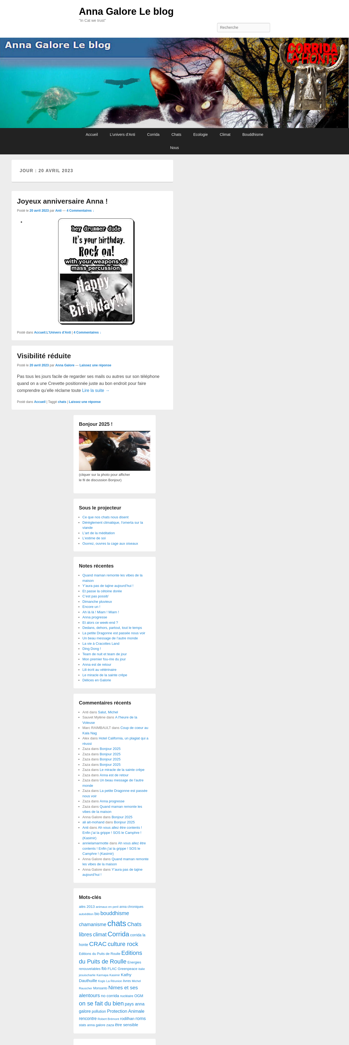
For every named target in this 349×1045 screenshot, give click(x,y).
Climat (225, 134)
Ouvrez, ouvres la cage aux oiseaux (110, 543)
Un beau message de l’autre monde (110, 638)
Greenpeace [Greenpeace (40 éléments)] (127, 969)
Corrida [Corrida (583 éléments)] (118, 934)
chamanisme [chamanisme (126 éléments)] (92, 924)
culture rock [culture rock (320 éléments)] (123, 944)
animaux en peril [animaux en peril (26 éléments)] (107, 906)
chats (62, 402)
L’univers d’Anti (122, 134)
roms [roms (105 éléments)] (140, 1018)
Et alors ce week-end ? (100, 623)
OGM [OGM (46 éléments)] (138, 996)
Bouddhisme (252, 134)
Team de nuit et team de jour (104, 654)
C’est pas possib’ (95, 596)
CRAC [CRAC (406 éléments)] (98, 943)
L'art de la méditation (98, 533)
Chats (177, 134)
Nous (174, 148)
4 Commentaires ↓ (80, 210)
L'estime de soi (94, 538)
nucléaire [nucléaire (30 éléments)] (126, 996)
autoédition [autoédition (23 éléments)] (86, 914)
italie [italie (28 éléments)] (141, 969)
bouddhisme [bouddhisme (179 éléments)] (114, 913)
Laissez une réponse (95, 365)
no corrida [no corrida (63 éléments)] (110, 995)
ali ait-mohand (93, 822)
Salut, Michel (108, 712)
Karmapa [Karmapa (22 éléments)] (102, 975)
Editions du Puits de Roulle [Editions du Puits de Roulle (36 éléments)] (99, 954)
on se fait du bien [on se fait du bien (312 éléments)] (101, 1003)
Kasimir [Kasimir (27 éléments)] (114, 975)
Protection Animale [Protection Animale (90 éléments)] (125, 1011)
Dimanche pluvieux (97, 602)
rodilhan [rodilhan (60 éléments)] (127, 1018)
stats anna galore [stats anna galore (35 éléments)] (92, 1025)
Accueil (92, 134)
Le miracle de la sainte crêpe (104, 675)
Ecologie (200, 134)
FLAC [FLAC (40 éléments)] (112, 969)
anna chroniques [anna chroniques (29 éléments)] (132, 907)
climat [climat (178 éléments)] (100, 934)
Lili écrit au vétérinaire (99, 670)
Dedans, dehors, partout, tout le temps (112, 628)
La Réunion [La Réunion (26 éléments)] (114, 981)
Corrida (153, 134)
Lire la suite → (96, 390)
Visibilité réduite (44, 356)
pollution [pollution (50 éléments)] (99, 1011)
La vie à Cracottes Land (100, 644)
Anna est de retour (96, 665)
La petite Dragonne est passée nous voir (113, 633)
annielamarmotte (95, 843)
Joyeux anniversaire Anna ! (62, 201)
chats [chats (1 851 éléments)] (116, 923)
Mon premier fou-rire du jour (104, 659)
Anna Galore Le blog (126, 11)
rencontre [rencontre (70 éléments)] (88, 1018)
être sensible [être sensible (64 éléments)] (126, 1024)
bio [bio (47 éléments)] (97, 914)
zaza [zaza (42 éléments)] (110, 1025)
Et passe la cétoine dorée (102, 591)
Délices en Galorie (96, 680)
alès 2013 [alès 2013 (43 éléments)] (87, 907)
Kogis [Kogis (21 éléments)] (101, 981)
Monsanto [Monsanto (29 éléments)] (100, 988)
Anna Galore (64, 365)
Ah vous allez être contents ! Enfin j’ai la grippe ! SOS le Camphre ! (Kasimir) (112, 833)
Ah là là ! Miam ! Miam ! (100, 612)
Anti (58, 210)
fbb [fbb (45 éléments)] (104, 969)
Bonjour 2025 (110, 749)
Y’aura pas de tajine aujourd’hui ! (107, 586)
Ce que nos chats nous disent (105, 517)
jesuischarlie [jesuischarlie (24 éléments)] (87, 975)
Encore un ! (91, 607)
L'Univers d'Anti (58, 332)
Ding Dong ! (91, 649)
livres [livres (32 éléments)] (127, 981)
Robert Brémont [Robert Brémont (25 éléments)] (108, 1019)
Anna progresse (94, 617)
